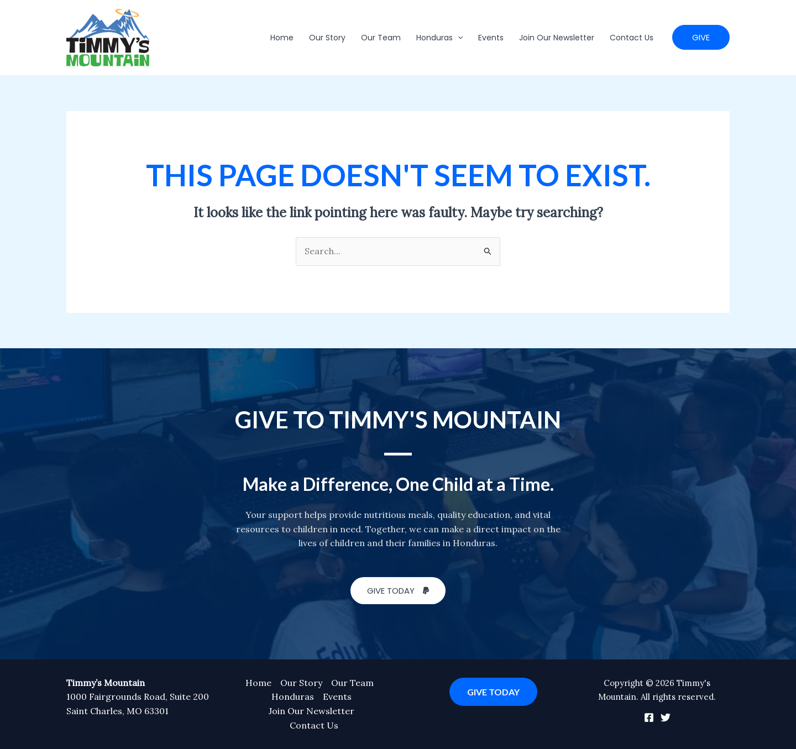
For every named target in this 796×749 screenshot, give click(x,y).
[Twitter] (666, 717)
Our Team (381, 37)
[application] (458, 37)
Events (491, 37)
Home (282, 37)
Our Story (327, 37)
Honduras (439, 37)
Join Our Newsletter (556, 37)
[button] (701, 37)
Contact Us (631, 37)
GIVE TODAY (493, 692)
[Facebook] (649, 717)
